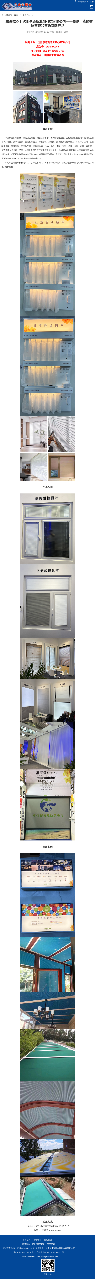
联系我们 (48, 1240)
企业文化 (37, 1240)
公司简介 (27, 1240)
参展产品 (26, 15)
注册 (92, 1)
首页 (16, 15)
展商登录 (80, 1)
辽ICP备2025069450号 (23, 1252)
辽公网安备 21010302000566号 (50, 1252)
